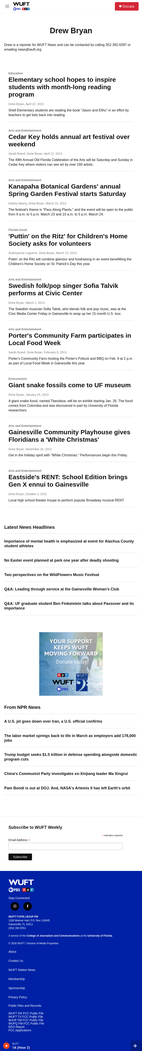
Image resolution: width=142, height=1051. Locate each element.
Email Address (19, 840)
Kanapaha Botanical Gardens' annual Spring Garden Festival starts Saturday (67, 190)
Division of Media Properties (42, 943)
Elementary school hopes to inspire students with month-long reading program (62, 87)
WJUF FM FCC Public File (25, 1020)
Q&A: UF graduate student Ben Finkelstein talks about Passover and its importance (69, 605)
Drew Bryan (16, 104)
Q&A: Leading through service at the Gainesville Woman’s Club (61, 589)
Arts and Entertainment (24, 130)
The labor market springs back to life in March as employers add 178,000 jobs (70, 738)
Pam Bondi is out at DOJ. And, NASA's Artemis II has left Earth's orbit (67, 788)
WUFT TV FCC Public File (25, 1016)
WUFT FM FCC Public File (25, 1013)
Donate (128, 6)
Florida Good (17, 230)
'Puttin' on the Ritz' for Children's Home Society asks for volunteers (68, 240)
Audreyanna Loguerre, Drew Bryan (31, 253)
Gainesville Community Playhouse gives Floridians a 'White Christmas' (69, 436)
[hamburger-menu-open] (7, 6)
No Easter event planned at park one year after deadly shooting (61, 560)
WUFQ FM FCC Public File (26, 1023)
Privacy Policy (17, 997)
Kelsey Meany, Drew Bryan (26, 203)
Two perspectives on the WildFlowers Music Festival (51, 575)
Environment (17, 378)
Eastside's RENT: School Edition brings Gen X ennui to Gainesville (68, 480)
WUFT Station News (21, 970)
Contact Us (15, 960)
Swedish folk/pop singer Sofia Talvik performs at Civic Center (63, 289)
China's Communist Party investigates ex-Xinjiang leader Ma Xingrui (66, 774)
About (12, 951)
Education (15, 73)
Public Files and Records (24, 1005)
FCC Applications (19, 1030)
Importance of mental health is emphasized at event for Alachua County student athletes (69, 543)
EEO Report (16, 1027)
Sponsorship (16, 988)
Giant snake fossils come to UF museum (69, 385)
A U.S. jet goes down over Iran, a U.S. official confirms (53, 721)
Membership (16, 979)
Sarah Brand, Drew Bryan (25, 153)
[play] (6, 1046)
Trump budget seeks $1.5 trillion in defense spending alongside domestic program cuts (70, 756)
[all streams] (136, 1045)
